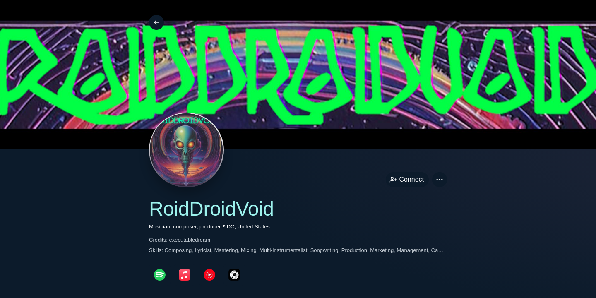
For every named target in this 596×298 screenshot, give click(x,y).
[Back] (156, 22)
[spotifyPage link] (160, 275)
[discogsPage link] (234, 275)
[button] (439, 179)
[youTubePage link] (209, 275)
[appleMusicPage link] (184, 275)
